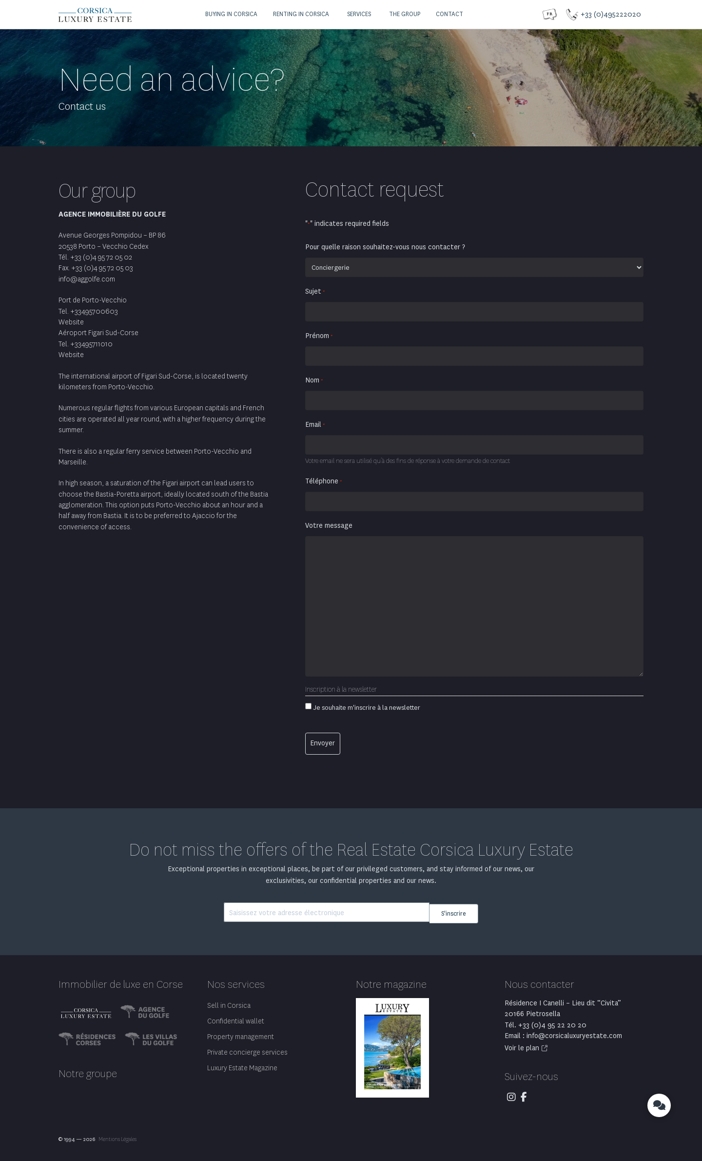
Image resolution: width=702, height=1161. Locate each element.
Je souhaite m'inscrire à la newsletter (366, 707)
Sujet (315, 291)
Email (315, 425)
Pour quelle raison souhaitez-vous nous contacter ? (385, 247)
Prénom (319, 336)
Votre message (328, 525)
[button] (230, 14)
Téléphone (323, 481)
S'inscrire (453, 910)
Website (71, 322)
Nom (314, 380)
